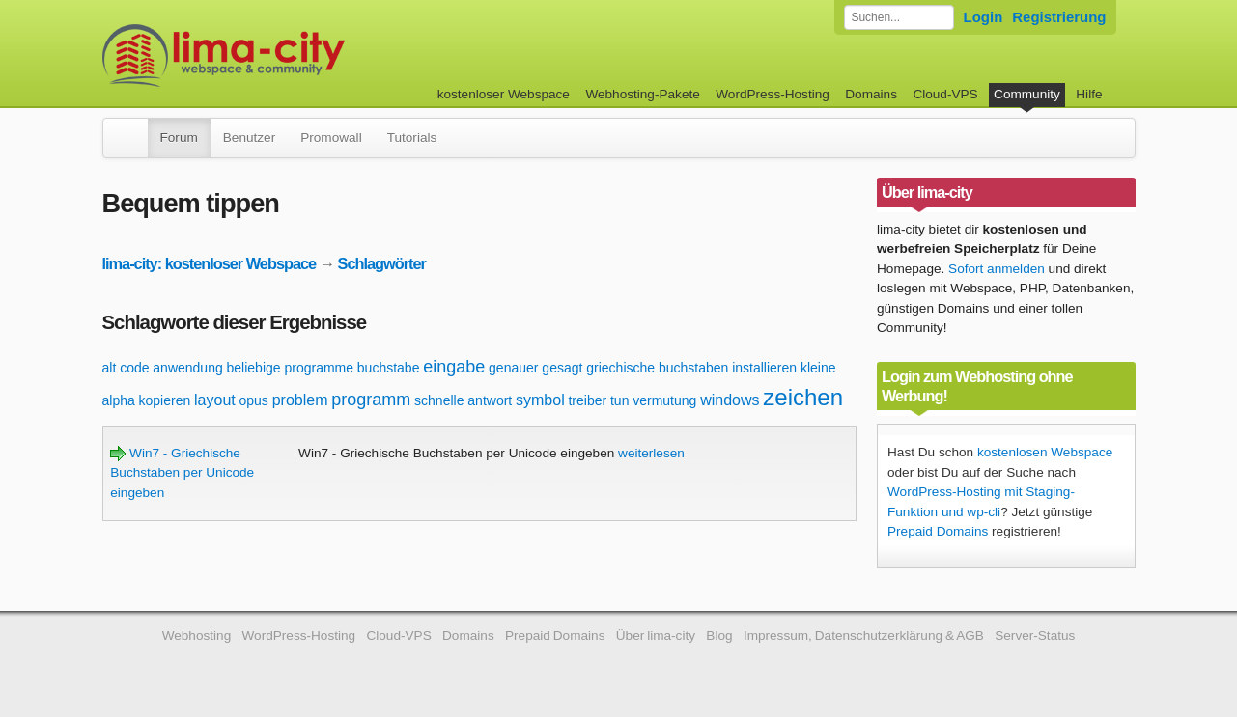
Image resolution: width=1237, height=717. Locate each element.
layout (215, 400)
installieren (764, 367)
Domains (871, 94)
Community (1027, 94)
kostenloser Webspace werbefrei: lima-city (295, 55)
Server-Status (1035, 635)
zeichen (803, 397)
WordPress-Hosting (772, 94)
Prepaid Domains (937, 531)
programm (370, 399)
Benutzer (249, 137)
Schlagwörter (382, 263)
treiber (587, 400)
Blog (719, 635)
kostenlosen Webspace (1044, 452)
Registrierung (1059, 17)
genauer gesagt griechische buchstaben (608, 367)
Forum (179, 137)
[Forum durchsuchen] (899, 17)
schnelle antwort (463, 400)
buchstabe (388, 367)
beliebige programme (290, 367)
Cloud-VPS (945, 94)
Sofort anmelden (996, 269)
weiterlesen (651, 453)
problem (300, 400)
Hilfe (1089, 94)
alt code (126, 367)
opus (253, 400)
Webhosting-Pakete (642, 94)
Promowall (330, 137)
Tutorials (412, 137)
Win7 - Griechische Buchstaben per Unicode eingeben (182, 473)
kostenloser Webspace (503, 94)
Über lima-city (655, 635)
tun (619, 400)
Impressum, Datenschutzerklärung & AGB (864, 635)
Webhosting (197, 635)
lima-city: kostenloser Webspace (209, 263)
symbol (540, 400)
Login (983, 17)
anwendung (187, 367)
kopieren (165, 400)
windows (729, 400)
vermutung (664, 400)
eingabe (454, 366)
